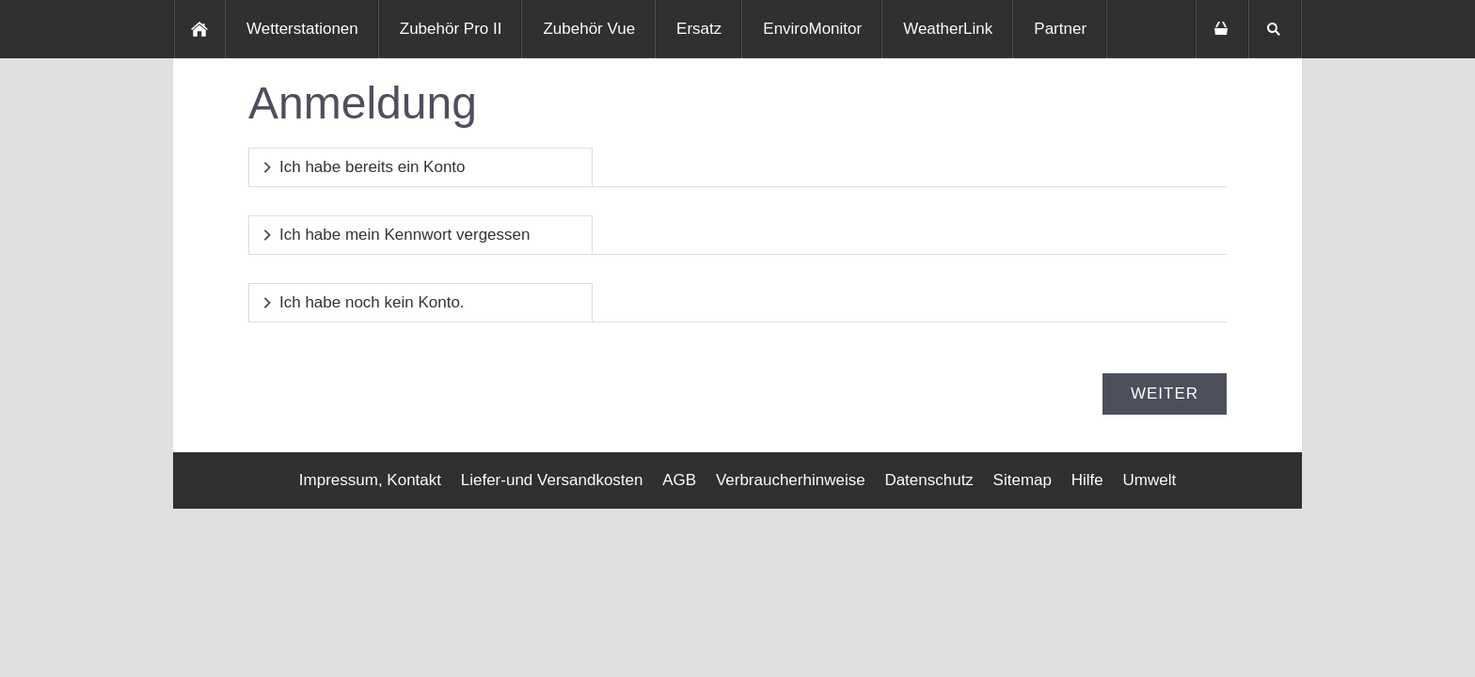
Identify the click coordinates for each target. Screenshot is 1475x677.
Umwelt (1149, 480)
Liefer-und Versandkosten (552, 480)
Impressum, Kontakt (370, 480)
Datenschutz (929, 480)
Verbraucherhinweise (790, 480)
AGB (679, 480)
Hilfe (1087, 480)
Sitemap (1022, 480)
